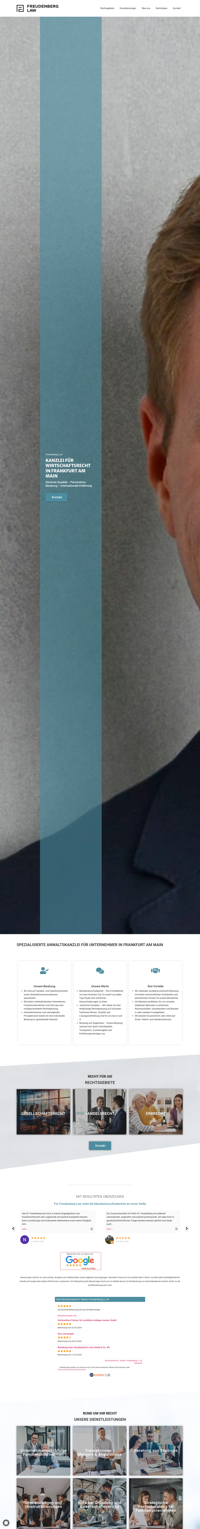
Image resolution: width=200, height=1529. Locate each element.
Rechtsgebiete (107, 8)
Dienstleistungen (128, 8)
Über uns (146, 8)
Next (186, 1228)
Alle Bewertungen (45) (67, 1316)
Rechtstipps (161, 8)
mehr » (25, 1229)
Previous (13, 1228)
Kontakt (177, 8)
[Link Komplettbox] (43, 1112)
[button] (6, 1523)
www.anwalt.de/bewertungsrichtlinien (72, 1370)
